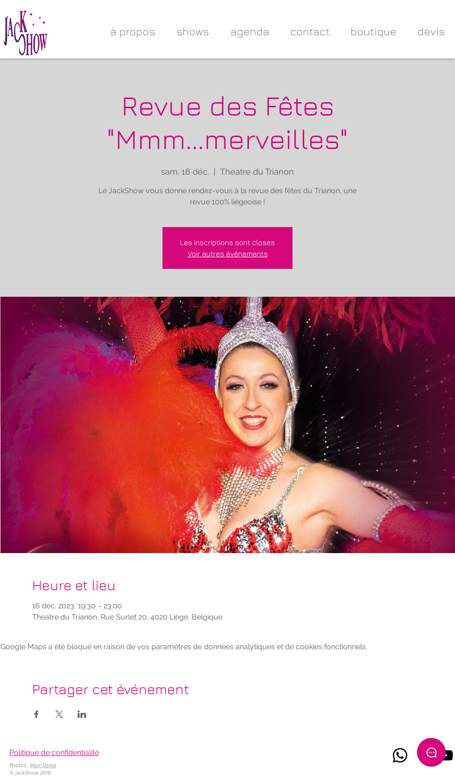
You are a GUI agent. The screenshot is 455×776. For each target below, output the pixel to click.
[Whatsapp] (400, 755)
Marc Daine (43, 765)
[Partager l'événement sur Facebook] (36, 714)
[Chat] (431, 752)
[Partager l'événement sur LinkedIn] (82, 714)
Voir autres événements (228, 253)
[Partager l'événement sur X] (59, 714)
